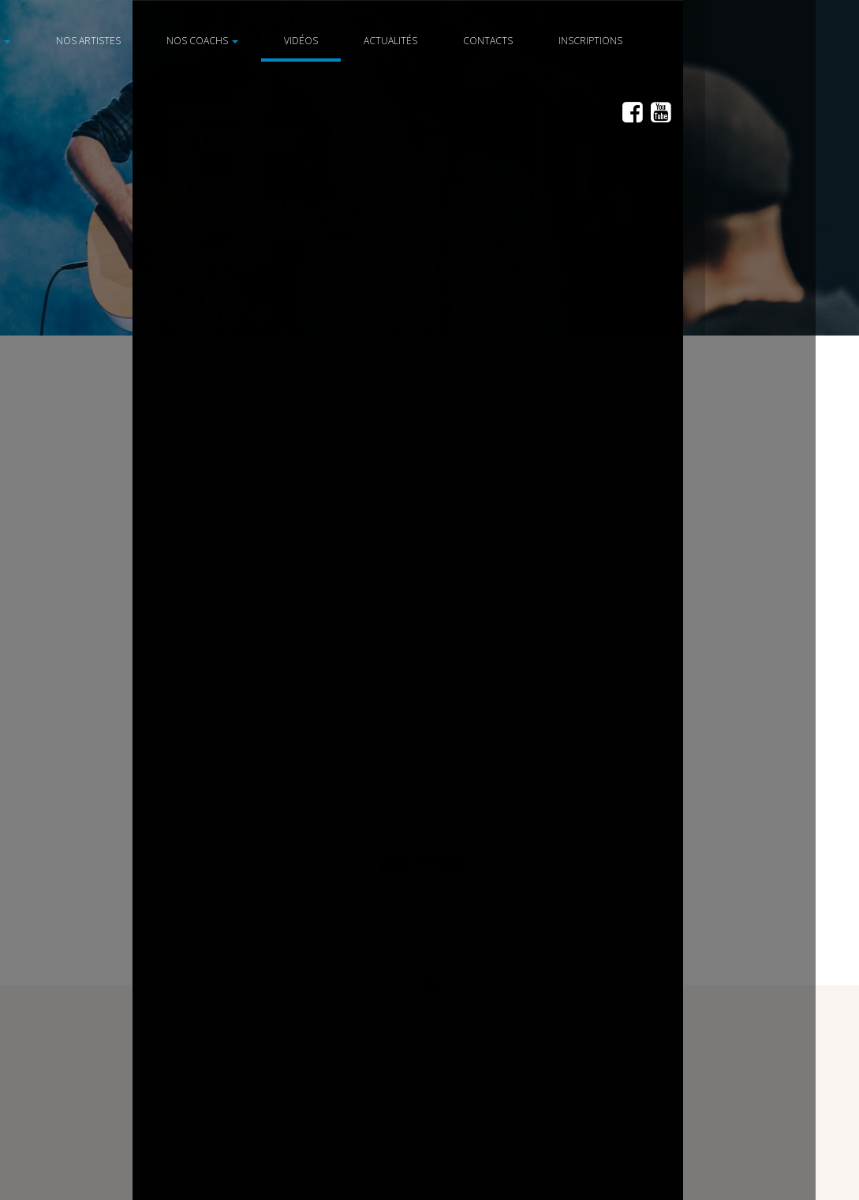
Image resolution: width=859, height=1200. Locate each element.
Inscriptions (612, 40)
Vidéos (323, 40)
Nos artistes (110, 40)
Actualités (412, 40)
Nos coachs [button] (224, 40)
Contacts (510, 40)
